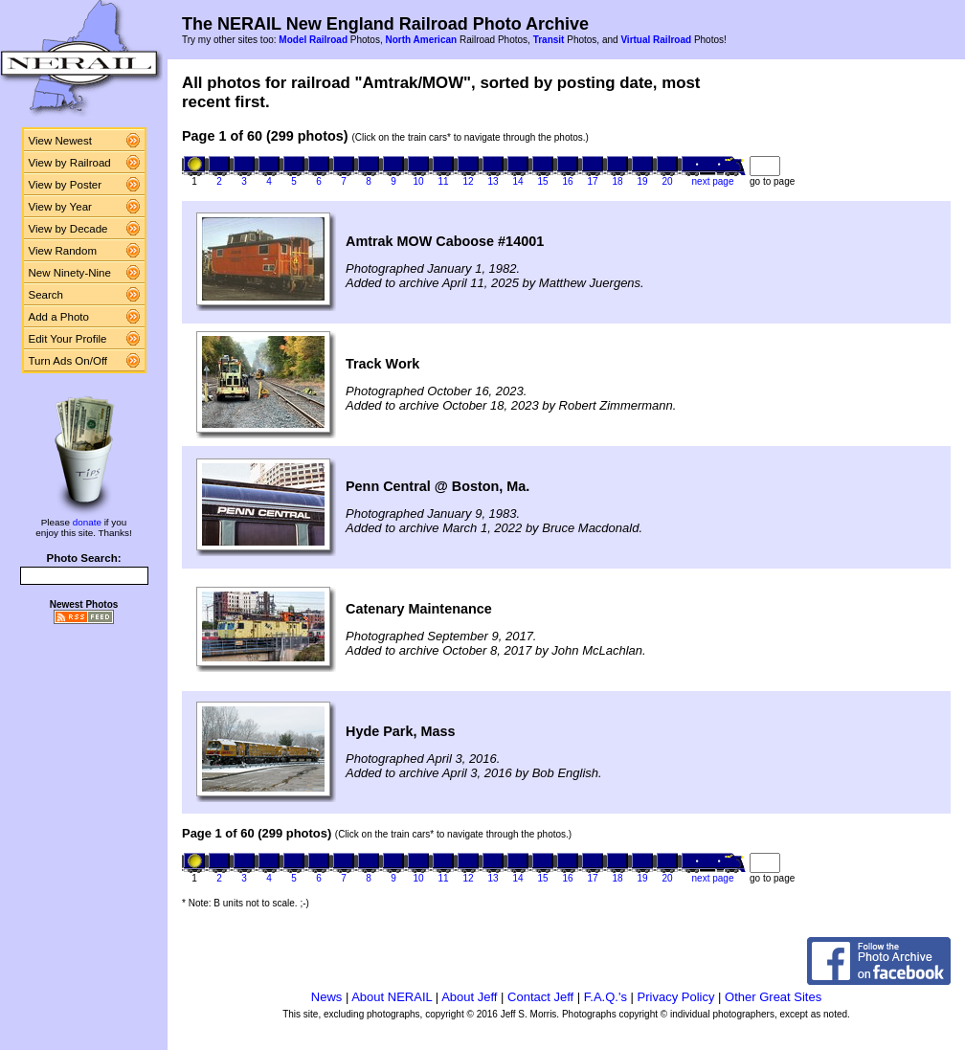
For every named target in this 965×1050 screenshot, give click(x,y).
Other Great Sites (773, 997)
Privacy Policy (676, 997)
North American (421, 39)
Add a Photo (59, 317)
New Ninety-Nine (70, 273)
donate (87, 522)
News (327, 997)
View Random (63, 251)
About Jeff (469, 997)
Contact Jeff (540, 997)
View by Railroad (70, 162)
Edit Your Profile (68, 339)
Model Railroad (313, 39)
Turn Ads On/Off (68, 361)
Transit (549, 39)
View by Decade (68, 229)
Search (46, 295)
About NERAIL (391, 997)
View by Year (60, 206)
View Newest (60, 140)
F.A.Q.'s (605, 997)
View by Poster (65, 184)
